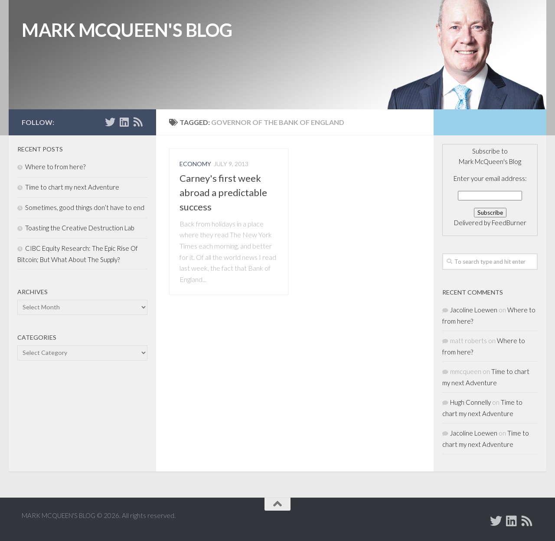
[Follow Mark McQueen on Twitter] (110, 122)
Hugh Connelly (470, 402)
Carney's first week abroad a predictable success (223, 192)
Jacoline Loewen (473, 310)
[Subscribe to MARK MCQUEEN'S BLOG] (138, 122)
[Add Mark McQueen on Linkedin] (124, 122)
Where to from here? (55, 166)
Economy (195, 163)
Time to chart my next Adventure (72, 187)
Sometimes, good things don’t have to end (84, 207)
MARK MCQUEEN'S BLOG (127, 30)
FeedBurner (509, 222)
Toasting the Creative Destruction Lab (79, 228)
